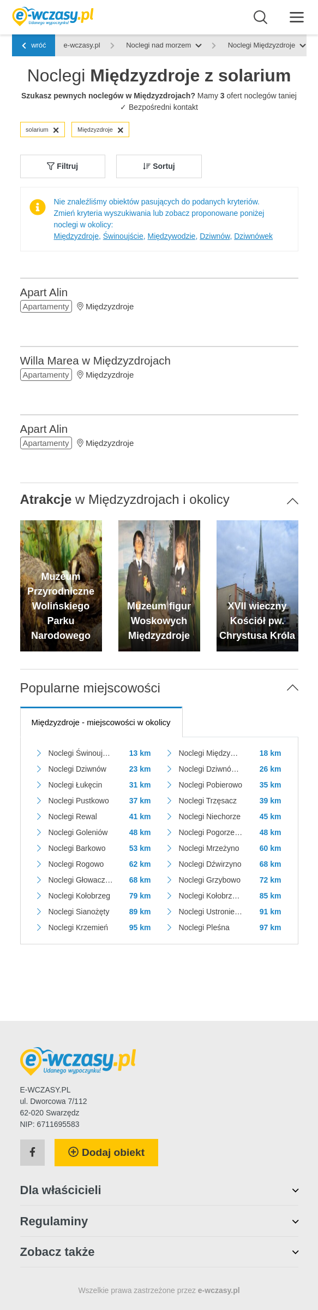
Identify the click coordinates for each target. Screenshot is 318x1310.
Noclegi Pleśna (203, 927)
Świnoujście (123, 236)
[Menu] (297, 16)
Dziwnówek (253, 236)
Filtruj (62, 166)
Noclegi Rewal (72, 816)
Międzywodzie (171, 236)
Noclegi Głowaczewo (80, 880)
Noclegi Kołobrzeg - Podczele (210, 895)
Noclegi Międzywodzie (210, 753)
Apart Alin (44, 292)
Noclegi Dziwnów (77, 769)
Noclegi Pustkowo (78, 800)
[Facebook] (32, 1152)
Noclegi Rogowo (76, 864)
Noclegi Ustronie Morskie (210, 911)
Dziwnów (215, 236)
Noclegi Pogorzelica (210, 832)
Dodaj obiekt (106, 1152)
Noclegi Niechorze (209, 816)
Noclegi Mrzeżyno (208, 848)
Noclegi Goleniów (77, 832)
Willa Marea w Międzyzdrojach (95, 360)
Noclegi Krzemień (78, 927)
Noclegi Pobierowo (210, 784)
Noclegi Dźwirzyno (209, 864)
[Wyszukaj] (260, 17)
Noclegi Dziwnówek (210, 769)
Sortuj (159, 166)
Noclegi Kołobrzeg (79, 895)
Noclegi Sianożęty (78, 911)
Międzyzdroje (100, 130)
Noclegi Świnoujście (80, 753)
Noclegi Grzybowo (209, 880)
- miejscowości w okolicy (101, 722)
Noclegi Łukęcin (75, 784)
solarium (42, 130)
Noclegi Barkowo (76, 848)
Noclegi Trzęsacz (207, 800)
